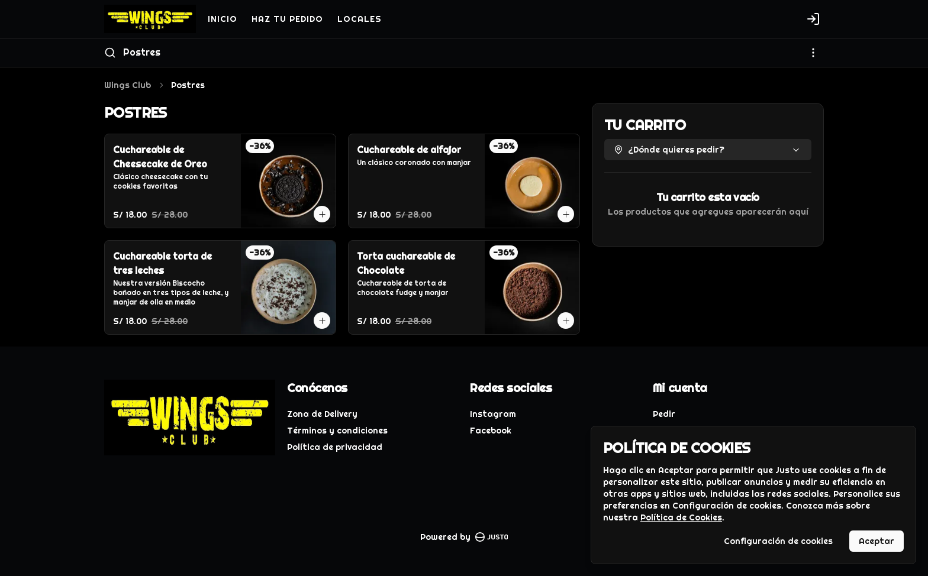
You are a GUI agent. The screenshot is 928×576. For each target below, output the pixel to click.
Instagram (493, 414)
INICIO (222, 19)
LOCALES (359, 19)
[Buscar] (110, 53)
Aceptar (876, 541)
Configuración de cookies (778, 541)
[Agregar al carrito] (322, 214)
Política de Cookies (681, 517)
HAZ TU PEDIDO (287, 19)
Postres (141, 52)
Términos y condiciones (337, 430)
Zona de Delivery (322, 414)
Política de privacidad (334, 447)
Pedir (664, 414)
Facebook (490, 430)
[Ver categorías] (813, 52)
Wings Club (127, 85)
